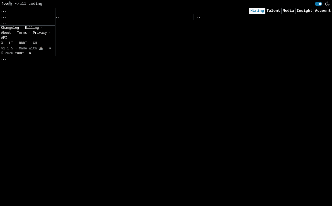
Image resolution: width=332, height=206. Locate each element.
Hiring (257, 11)
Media (288, 11)
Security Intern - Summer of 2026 (231, 160)
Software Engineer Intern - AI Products (100, 135)
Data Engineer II (213, 195)
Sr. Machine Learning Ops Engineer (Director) (107, 77)
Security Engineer (214, 184)
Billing (32, 198)
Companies (133, 18)
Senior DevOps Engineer (81, 124)
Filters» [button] (10, 46)
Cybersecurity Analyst (219, 44)
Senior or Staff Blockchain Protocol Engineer (107, 100)
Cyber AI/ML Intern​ (215, 67)
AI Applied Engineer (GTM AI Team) (232, 56)
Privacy (40, 203)
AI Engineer (207, 108)
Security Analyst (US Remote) (226, 32)
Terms (22, 203)
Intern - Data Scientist (221, 172)
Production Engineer (78, 176)
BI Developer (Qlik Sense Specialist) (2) (102, 36)
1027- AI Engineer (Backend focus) (94, 112)
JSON (37, 62)
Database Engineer (76, 164)
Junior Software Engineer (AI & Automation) (242, 137)
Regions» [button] (10, 38)
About (6, 203)
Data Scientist (211, 149)
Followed (88, 18)
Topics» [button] (9, 29)
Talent (273, 11)
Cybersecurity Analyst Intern (226, 120)
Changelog (10, 198)
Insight (305, 11)
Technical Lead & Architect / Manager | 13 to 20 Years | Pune (117, 62)
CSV (24, 62)
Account (323, 11)
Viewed (204, 18)
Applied (225, 18)
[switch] (318, 4)
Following (162, 18)
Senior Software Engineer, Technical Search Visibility (117, 188)
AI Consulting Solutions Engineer (93, 152)
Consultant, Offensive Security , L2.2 (237, 85)
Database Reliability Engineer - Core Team (103, 89)
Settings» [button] (11, 54)
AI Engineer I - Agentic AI (224, 96)
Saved (109, 18)
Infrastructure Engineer (83, 25)
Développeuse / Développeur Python (94, 48)
